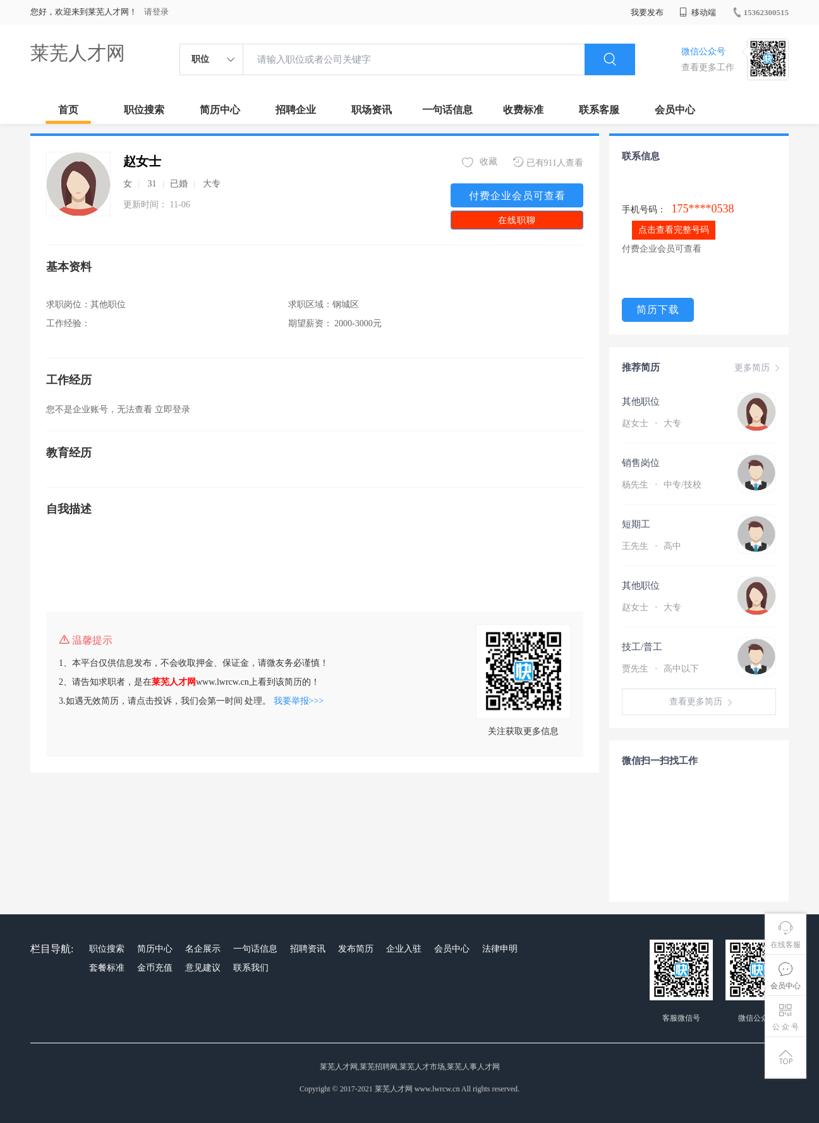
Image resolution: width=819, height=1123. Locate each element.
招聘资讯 (307, 949)
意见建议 (203, 968)
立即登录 (172, 409)
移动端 (697, 12)
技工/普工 (642, 647)
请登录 (156, 11)
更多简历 (758, 368)
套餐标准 (106, 968)
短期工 (636, 524)
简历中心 (220, 109)
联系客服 (599, 109)
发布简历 (355, 949)
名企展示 (203, 949)
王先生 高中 (651, 546)
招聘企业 (296, 109)
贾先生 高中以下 (660, 668)
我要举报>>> (299, 701)
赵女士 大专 (651, 423)
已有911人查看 (548, 162)
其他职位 (641, 401)
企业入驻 (404, 949)
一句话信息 (447, 109)
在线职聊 (517, 220)
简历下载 (657, 309)
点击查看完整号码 (673, 230)
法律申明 (500, 949)
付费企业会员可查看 (517, 195)
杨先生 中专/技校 (661, 484)
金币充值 (155, 968)
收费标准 (523, 109)
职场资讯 (371, 109)
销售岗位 (641, 463)
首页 (68, 109)
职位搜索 (144, 109)
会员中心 (675, 109)
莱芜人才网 (77, 52)
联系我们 (251, 968)
